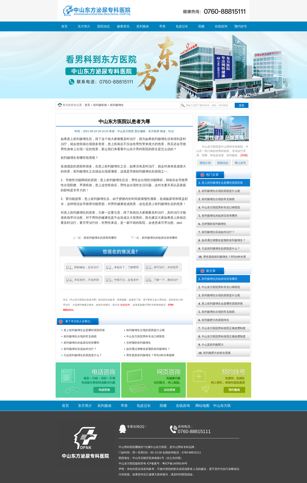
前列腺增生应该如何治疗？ (80, 348)
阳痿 (201, 26)
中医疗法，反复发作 (126, 279)
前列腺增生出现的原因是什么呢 (145, 330)
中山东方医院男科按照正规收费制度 (222, 328)
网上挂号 (240, 162)
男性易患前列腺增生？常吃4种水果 (222, 256)
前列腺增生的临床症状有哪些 (159, 237)
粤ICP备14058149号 (174, 463)
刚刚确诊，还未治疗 (86, 267)
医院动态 (103, 26)
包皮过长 (182, 26)
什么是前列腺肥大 (211, 344)
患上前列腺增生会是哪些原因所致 (84, 330)
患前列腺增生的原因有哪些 (100, 237)
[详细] (244, 155)
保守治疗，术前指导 (166, 267)
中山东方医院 (158, 447)
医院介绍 (205, 162)
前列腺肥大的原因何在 (213, 320)
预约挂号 (240, 26)
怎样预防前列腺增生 (138, 342)
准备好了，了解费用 (126, 267)
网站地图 (202, 406)
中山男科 (177, 447)
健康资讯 (123, 26)
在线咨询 (221, 26)
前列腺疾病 (100, 105)
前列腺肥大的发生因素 (214, 353)
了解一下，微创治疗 (166, 279)
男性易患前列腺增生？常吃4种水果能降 (150, 355)
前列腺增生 (117, 105)
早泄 (162, 26)
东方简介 (84, 26)
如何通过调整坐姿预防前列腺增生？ (148, 348)
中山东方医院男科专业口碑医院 (145, 336)
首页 (64, 26)
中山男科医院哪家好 (131, 447)
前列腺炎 (142, 26)
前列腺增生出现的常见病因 (80, 336)
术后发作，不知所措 (86, 279)
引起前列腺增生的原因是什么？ (83, 355)
